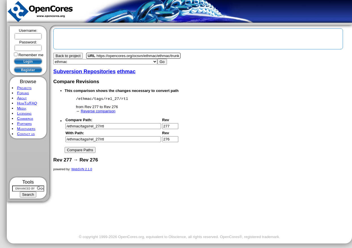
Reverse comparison (98, 112)
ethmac (126, 71)
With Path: (74, 134)
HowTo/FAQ (27, 103)
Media (21, 108)
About (22, 98)
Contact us (26, 134)
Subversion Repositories (84, 71)
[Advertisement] (28, 158)
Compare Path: (78, 121)
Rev (165, 121)
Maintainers (26, 129)
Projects (24, 88)
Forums (23, 93)
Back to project (68, 56)
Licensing (24, 113)
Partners (24, 123)
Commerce (25, 118)
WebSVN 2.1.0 (81, 170)
